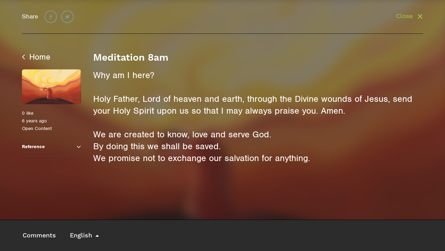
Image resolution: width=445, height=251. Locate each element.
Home (36, 57)
